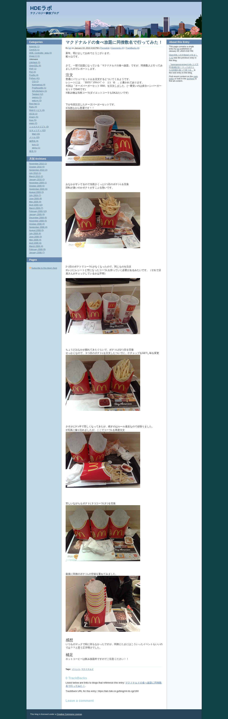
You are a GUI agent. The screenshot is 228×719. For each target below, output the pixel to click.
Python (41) (34, 78)
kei (69, 48)
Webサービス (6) (37, 110)
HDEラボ (41, 8)
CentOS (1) (34, 50)
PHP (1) (33, 69)
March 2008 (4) (36, 246)
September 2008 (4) (38, 227)
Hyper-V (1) (34, 56)
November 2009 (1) (38, 183)
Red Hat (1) (34, 104)
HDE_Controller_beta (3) (40, 53)
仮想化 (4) (34, 141)
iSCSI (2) (33, 114)
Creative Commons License (69, 714)
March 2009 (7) (36, 208)
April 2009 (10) (36, 205)
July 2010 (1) (35, 173)
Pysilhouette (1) (39, 88)
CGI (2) (35, 81)
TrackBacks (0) (132, 48)
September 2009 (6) (38, 189)
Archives (40, 158)
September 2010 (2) (38, 170)
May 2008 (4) (35, 240)
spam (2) (33, 123)
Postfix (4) (34, 75)
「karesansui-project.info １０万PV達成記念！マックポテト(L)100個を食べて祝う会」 (184, 67)
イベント (76, 669)
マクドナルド (87, 669)
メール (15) (34, 137)
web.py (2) (37, 100)
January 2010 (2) (37, 179)
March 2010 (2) (36, 176)
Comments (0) (117, 48)
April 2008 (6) (35, 243)
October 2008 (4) (37, 224)
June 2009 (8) (35, 198)
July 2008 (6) (35, 233)
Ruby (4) (33, 107)
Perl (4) (32, 72)
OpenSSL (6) (35, 65)
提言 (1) (33, 151)
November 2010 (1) (38, 163)
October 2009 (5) (37, 186)
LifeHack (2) (34, 62)
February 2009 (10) (38, 211)
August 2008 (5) (36, 230)
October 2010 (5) (37, 167)
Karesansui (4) (38, 84)
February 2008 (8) (37, 249)
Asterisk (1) (34, 46)
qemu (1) (36, 148)
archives (190, 79)
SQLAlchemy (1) (39, 91)
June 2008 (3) (35, 236)
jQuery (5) (33, 117)
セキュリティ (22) (37, 130)
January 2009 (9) (37, 214)
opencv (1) (37, 97)
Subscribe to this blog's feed (44, 268)
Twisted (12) (37, 94)
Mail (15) (36, 134)
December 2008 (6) (38, 217)
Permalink (104, 48)
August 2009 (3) (36, 192)
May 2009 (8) (35, 202)
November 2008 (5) (38, 221)
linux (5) (33, 120)
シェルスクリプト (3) (39, 126)
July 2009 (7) (35, 195)
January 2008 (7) (37, 252)
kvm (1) (35, 144)
